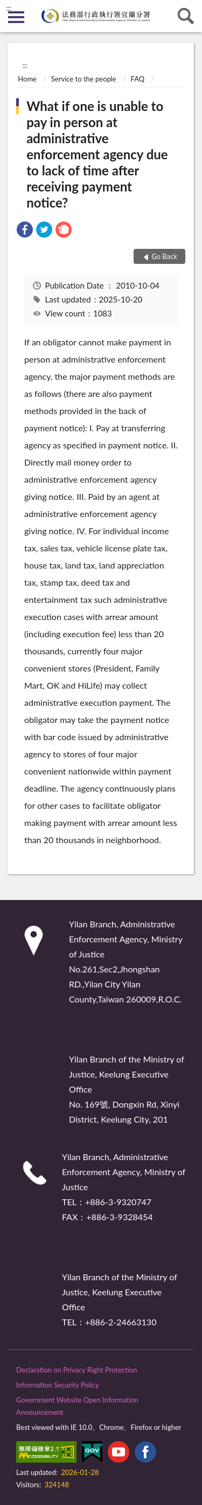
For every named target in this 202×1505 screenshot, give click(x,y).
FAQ (138, 79)
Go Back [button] (164, 256)
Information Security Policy (57, 1385)
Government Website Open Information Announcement (77, 1406)
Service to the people (83, 79)
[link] (25, 231)
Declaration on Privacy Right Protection (76, 1370)
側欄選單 (16, 17)
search (186, 16)
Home (27, 79)
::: (8, 8)
